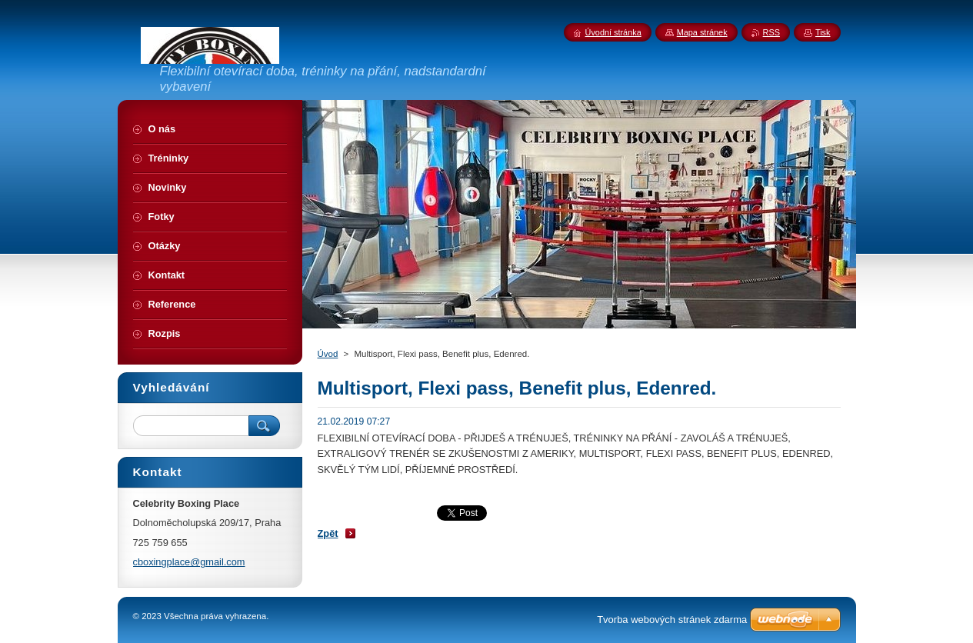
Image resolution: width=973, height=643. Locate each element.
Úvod (328, 353)
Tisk (823, 32)
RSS (771, 32)
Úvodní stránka (613, 32)
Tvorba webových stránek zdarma (672, 619)
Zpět (328, 533)
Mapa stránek (702, 32)
